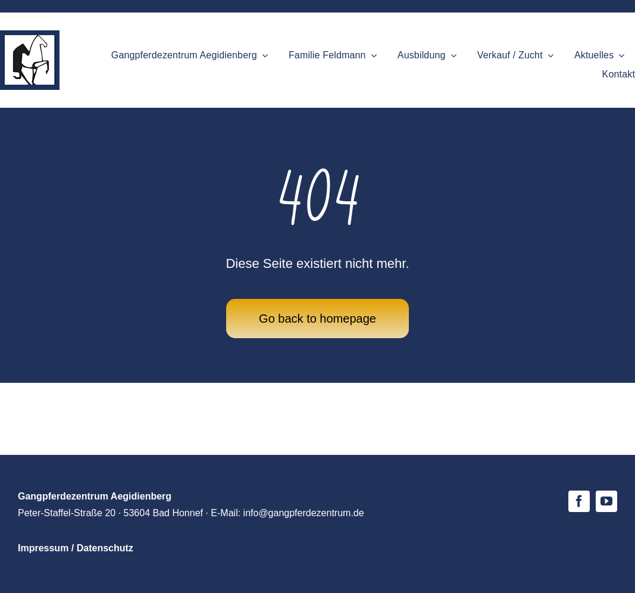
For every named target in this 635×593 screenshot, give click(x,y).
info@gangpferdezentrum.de (303, 513)
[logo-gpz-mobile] (30, 36)
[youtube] (606, 501)
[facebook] (579, 501)
